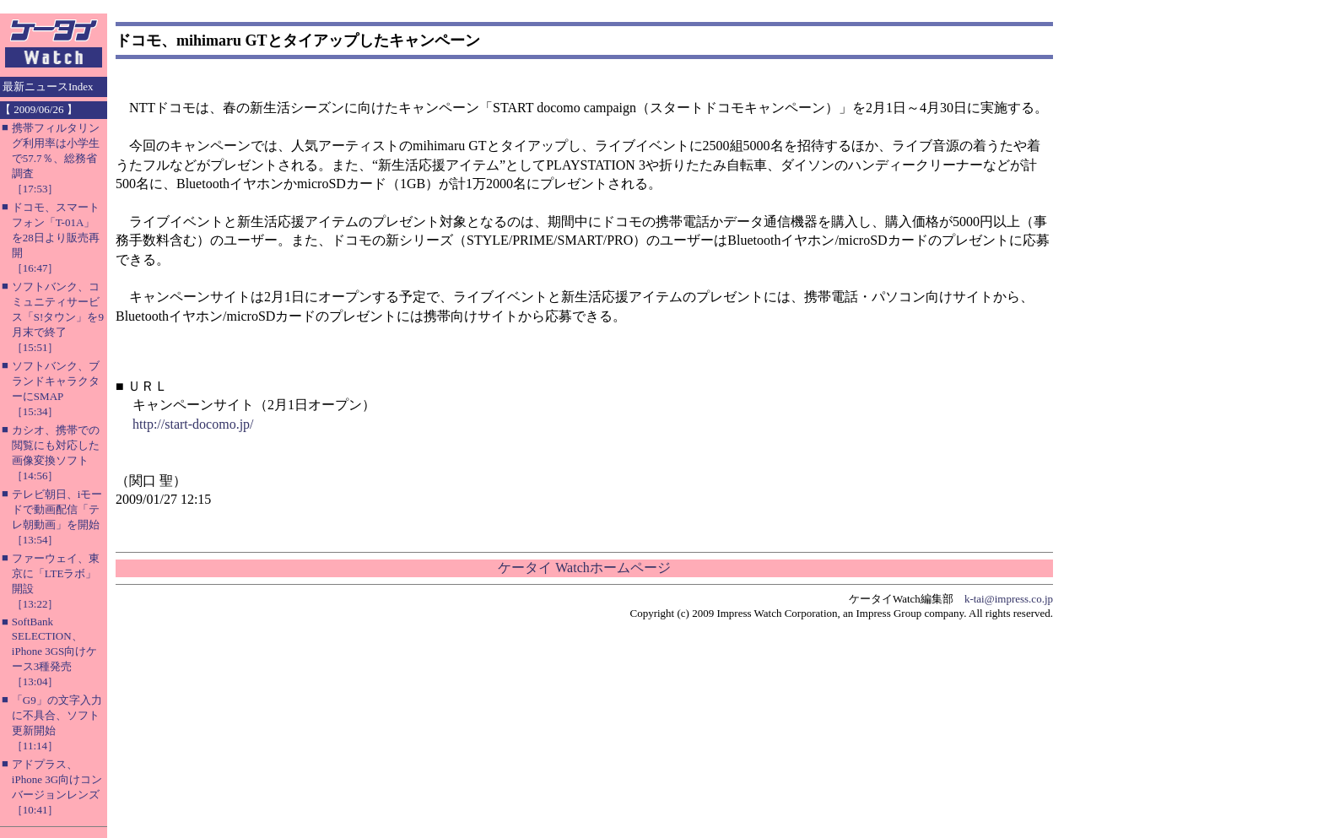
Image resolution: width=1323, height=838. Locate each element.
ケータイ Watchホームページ (584, 567)
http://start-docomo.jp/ (193, 424)
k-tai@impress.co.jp (1008, 598)
